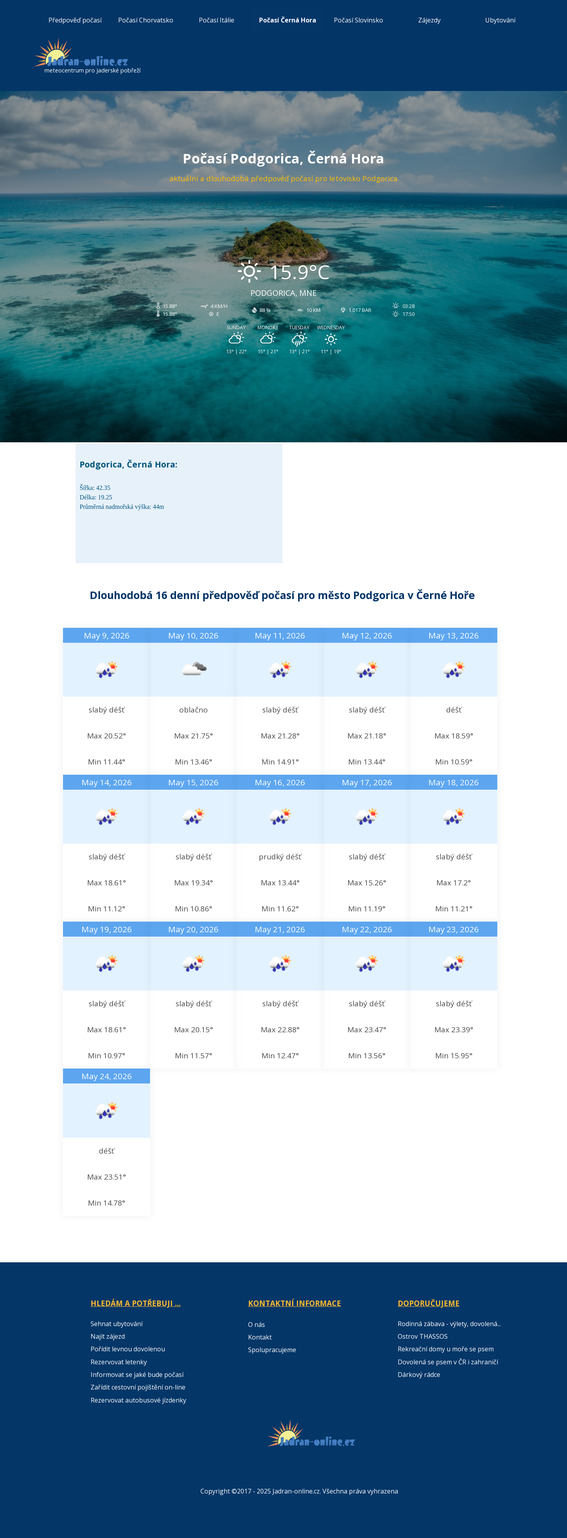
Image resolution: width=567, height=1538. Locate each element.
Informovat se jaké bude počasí (137, 1374)
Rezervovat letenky (119, 1362)
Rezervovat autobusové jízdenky (138, 1400)
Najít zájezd (108, 1336)
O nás (256, 1324)
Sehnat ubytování (117, 1323)
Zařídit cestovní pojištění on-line (138, 1387)
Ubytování (500, 20)
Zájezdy (429, 20)
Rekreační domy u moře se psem (446, 1349)
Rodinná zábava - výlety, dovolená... (449, 1323)
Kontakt (260, 1337)
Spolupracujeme (272, 1349)
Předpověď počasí (75, 20)
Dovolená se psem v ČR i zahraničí (448, 1362)
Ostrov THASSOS (423, 1336)
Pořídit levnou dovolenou (128, 1349)
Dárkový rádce (419, 1374)
